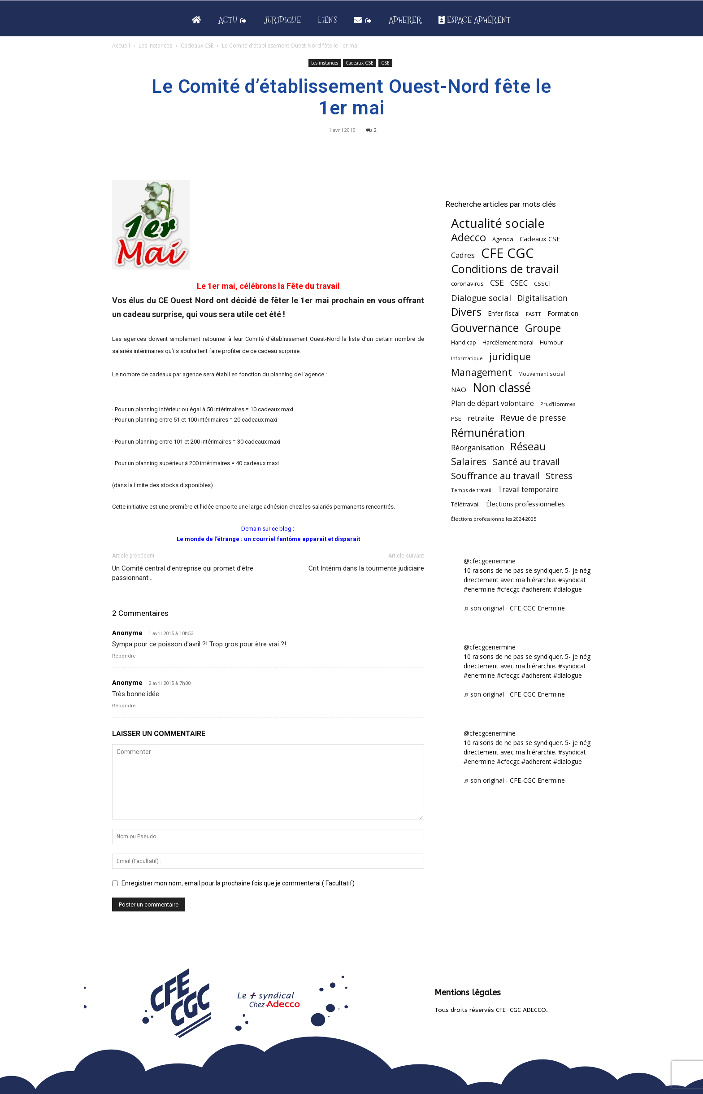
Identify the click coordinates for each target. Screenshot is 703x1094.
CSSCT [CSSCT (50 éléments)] (542, 283)
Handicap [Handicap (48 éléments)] (463, 342)
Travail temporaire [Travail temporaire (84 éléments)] (528, 489)
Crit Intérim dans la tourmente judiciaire (366, 568)
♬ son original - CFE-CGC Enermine (514, 608)
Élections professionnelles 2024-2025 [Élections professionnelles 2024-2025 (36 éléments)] (493, 519)
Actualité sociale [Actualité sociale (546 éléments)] (498, 223)
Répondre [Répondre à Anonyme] (124, 656)
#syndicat (572, 579)
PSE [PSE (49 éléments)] (456, 419)
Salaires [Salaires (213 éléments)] (468, 461)
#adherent (536, 589)
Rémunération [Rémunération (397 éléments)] (488, 432)
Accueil (121, 45)
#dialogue (567, 589)
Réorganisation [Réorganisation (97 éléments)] (477, 447)
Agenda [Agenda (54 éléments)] (502, 239)
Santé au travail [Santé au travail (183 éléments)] (526, 461)
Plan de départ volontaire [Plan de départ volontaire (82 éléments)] (492, 403)
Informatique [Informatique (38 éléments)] (467, 358)
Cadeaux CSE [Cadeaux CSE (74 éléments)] (540, 238)
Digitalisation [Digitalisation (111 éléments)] (542, 298)
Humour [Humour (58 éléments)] (551, 342)
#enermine (479, 589)
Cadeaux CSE (197, 45)
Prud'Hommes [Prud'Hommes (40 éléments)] (557, 404)
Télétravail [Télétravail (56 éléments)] (465, 504)
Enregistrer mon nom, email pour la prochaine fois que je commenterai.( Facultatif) (238, 883)
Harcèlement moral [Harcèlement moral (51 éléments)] (508, 342)
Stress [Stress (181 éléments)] (559, 475)
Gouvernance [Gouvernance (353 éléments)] (485, 327)
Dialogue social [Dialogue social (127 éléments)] (481, 297)
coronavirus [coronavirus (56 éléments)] (467, 283)
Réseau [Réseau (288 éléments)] (528, 446)
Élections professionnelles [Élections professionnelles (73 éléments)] (525, 503)
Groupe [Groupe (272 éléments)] (543, 328)
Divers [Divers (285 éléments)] (466, 312)
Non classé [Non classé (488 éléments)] (502, 387)
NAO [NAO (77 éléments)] (458, 389)
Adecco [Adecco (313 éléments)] (468, 237)
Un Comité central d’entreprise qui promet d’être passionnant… (182, 573)
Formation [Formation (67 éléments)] (562, 313)
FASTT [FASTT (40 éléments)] (533, 313)
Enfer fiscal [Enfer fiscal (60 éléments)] (504, 313)
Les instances (155, 45)
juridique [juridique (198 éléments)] (510, 356)
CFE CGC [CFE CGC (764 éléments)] (507, 253)
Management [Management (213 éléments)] (481, 372)
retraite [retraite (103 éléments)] (481, 418)
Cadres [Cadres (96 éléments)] (463, 255)
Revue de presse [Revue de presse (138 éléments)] (533, 418)
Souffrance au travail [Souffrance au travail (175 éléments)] (495, 475)
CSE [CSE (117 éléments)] (497, 283)
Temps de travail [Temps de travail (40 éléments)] (471, 490)
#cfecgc (508, 589)
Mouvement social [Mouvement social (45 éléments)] (541, 373)
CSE (385, 63)
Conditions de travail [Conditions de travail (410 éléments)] (505, 269)
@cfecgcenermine (490, 561)
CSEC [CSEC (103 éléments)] (519, 283)
